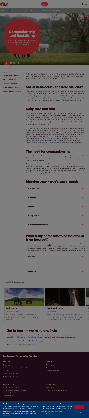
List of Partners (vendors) (47, 414)
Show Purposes (79, 412)
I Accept (79, 407)
